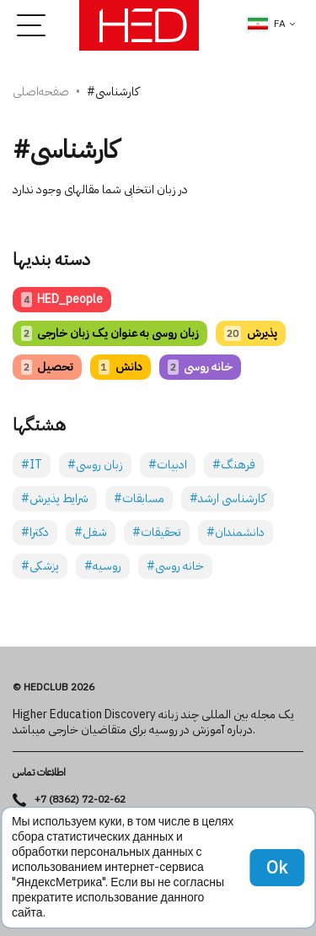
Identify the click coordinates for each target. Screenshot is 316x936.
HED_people (62, 299)
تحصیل (47, 367)
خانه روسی (200, 367)
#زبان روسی (95, 464)
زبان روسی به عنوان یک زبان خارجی (110, 333)
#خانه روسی (175, 566)
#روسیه (102, 566)
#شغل (90, 532)
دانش (120, 367)
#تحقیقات (156, 532)
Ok (276, 867)
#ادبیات (167, 464)
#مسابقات (139, 498)
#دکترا (35, 532)
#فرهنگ (233, 464)
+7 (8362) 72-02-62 (80, 800)
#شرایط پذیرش (54, 498)
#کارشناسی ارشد (227, 498)
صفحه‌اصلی (41, 91)
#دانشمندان (235, 532)
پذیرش (250, 333)
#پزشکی (40, 566)
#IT (31, 464)
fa (266, 23)
